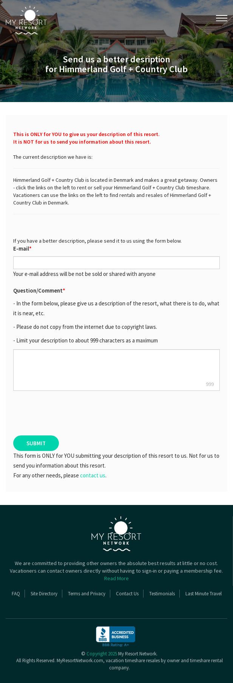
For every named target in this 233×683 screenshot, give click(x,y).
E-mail (22, 248)
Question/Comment (39, 290)
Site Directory (44, 593)
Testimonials (162, 593)
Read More (116, 578)
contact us (92, 475)
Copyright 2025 (101, 653)
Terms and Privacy (86, 593)
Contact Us (127, 593)
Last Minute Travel (203, 593)
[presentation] (54, 413)
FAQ (16, 593)
